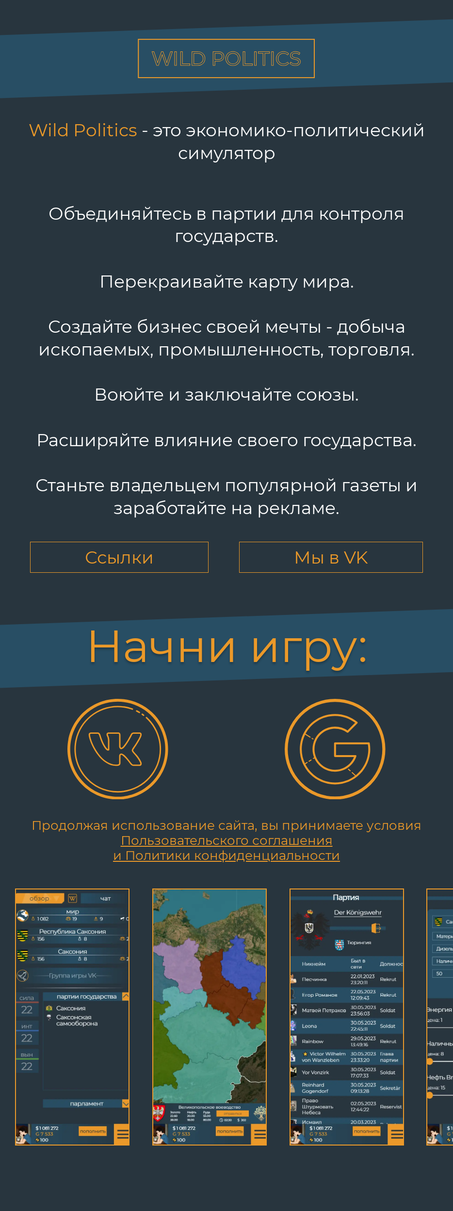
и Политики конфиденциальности (226, 855)
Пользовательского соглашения (227, 840)
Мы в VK (331, 557)
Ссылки (119, 557)
